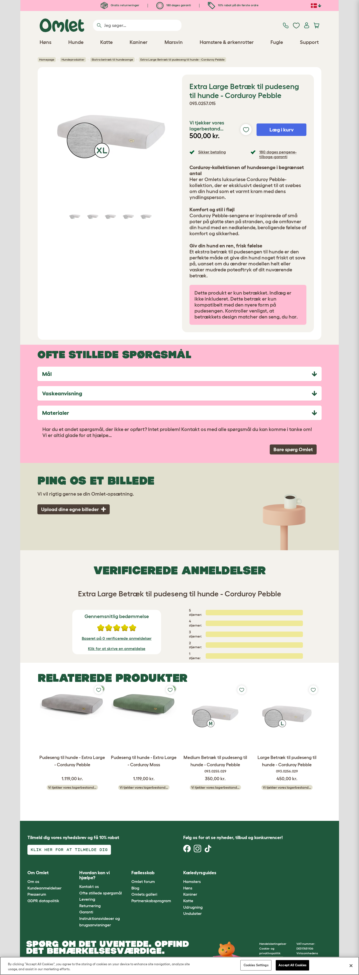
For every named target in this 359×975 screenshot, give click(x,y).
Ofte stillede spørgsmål (100, 893)
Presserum (36, 894)
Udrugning (193, 907)
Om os (33, 881)
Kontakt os (89, 886)
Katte (188, 900)
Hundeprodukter (73, 59)
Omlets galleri (144, 894)
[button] (231, 872)
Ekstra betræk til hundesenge (112, 59)
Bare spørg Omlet (293, 449)
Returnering (90, 905)
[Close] (351, 965)
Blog (135, 888)
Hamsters (192, 881)
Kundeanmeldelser (44, 888)
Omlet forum (143, 881)
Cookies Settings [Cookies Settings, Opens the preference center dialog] (256, 965)
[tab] (179, 374)
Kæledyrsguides (199, 872)
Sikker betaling (212, 152)
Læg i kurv (281, 129)
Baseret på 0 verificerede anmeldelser (117, 638)
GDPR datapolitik (43, 900)
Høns (187, 888)
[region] (179, 966)
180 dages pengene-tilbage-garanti (278, 154)
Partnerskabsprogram (151, 900)
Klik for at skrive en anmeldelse (116, 648)
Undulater (192, 913)
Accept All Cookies (292, 965)
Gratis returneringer (120, 5)
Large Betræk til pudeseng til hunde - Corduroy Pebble (287, 764)
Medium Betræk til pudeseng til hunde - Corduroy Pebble (215, 764)
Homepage (46, 59)
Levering (87, 899)
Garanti (86, 912)
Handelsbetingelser (272, 943)
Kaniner (190, 894)
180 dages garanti (173, 5)
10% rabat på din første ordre (233, 5)
